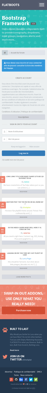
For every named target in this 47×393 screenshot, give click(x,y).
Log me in (23, 153)
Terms (16, 375)
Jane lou (26, 233)
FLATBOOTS (10, 5)
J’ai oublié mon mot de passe (13, 160)
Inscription (23, 117)
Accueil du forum (17, 52)
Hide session (33, 146)
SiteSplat (27, 207)
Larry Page (26, 258)
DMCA (39, 372)
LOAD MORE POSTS (23, 277)
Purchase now (23, 310)
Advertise (8, 372)
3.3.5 (33, 23)
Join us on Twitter (21, 358)
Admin (26, 182)
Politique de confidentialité (31, 111)
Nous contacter (26, 375)
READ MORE (23, 192)
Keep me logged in (17, 146)
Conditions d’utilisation (11, 111)
